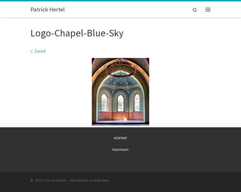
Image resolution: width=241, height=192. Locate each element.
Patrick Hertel (55, 180)
